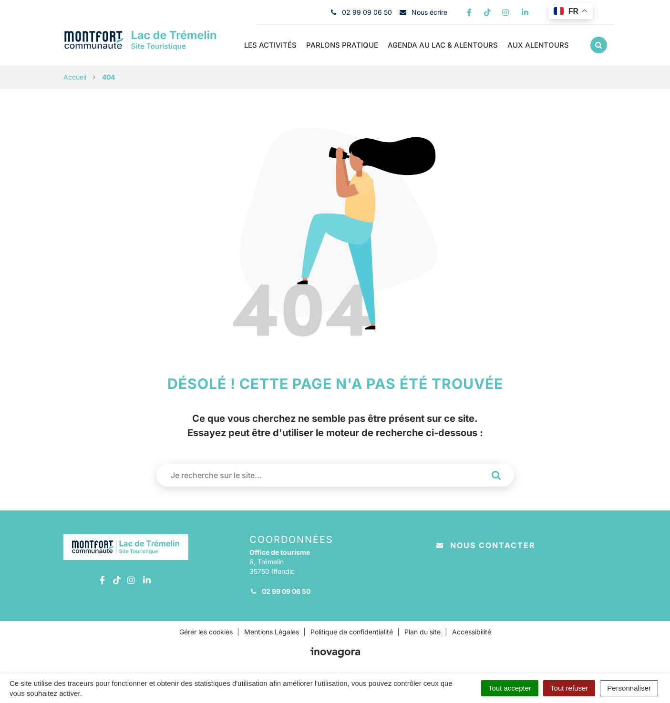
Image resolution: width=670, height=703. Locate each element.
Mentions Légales (271, 632)
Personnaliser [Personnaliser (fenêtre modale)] (629, 688)
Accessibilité (471, 632)
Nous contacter (486, 545)
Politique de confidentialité (351, 632)
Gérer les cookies (206, 632)
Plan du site (422, 632)
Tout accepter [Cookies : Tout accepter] (509, 688)
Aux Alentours (538, 45)
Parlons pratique (342, 45)
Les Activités (270, 45)
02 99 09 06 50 (279, 591)
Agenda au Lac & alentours (443, 45)
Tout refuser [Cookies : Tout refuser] (569, 688)
